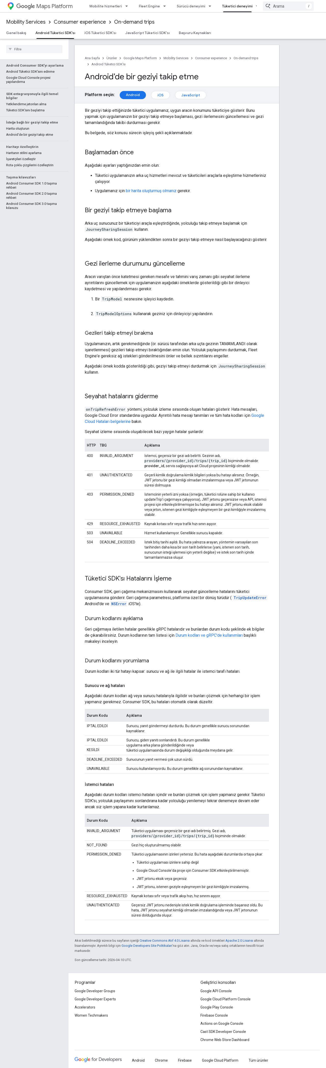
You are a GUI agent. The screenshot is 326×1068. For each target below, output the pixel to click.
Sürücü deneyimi (191, 6)
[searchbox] (34, 49)
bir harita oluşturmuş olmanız (151, 190)
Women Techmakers (91, 1015)
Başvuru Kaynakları (195, 32)
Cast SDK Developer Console (223, 1032)
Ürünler (111, 58)
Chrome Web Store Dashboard (224, 1040)
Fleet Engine (149, 6)
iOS (160, 95)
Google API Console (216, 991)
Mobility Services (26, 22)
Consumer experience (80, 22)
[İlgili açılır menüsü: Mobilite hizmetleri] (128, 6)
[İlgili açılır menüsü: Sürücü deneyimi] (211, 6)
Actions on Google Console (221, 1023)
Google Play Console (216, 1007)
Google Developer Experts (95, 999)
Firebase (185, 1060)
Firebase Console (214, 1015)
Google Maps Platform (140, 58)
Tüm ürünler (258, 1060)
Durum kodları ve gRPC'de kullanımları (209, 635)
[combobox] (288, 6)
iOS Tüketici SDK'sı (100, 32)
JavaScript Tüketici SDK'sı (147, 32)
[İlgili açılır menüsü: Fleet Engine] (166, 6)
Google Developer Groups (95, 991)
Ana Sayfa (92, 58)
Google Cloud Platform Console (225, 999)
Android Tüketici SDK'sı (108, 64)
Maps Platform (44, 6)
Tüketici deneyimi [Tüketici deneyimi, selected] (237, 6)
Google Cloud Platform (220, 1060)
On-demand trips (134, 22)
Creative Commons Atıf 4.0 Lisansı (165, 940)
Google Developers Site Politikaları (146, 946)
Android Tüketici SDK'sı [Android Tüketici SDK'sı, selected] (55, 32)
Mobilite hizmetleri (105, 6)
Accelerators (85, 1007)
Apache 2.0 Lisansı (239, 940)
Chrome (161, 1060)
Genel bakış (16, 32)
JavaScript (190, 95)
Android (133, 95)
